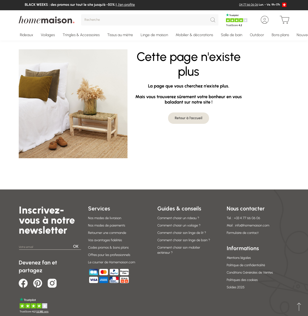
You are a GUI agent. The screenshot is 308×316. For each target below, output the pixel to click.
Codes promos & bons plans (108, 247)
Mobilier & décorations (194, 35)
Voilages (48, 35)
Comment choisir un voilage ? (179, 225)
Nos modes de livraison (104, 218)
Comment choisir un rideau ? (178, 218)
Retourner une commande (107, 233)
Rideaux (26, 35)
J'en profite (126, 4)
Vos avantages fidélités (105, 240)
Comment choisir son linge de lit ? (181, 233)
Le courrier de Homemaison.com (111, 262)
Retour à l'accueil (188, 118)
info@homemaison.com (252, 225)
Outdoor (257, 35)
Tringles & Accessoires (81, 35)
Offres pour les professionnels (109, 255)
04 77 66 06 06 (248, 4)
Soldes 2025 (235, 287)
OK (75, 246)
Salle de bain (231, 35)
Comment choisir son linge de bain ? (183, 240)
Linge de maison (154, 35)
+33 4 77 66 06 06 (247, 218)
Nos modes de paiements (106, 225)
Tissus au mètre (120, 35)
